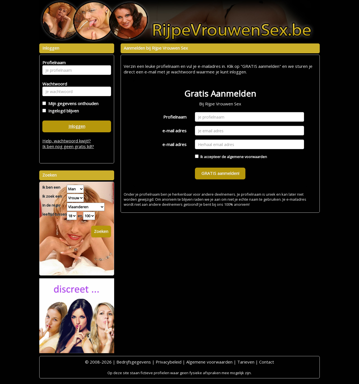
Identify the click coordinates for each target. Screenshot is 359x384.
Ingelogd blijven (62, 111)
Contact (266, 362)
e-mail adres (174, 130)
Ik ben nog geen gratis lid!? (68, 146)
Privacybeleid (168, 362)
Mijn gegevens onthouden (72, 103)
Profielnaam (175, 117)
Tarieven (245, 362)
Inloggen (76, 126)
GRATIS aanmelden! (220, 173)
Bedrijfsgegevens (133, 362)
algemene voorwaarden (247, 156)
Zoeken (101, 231)
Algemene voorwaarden (209, 362)
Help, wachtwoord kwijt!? (66, 141)
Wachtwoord (53, 84)
